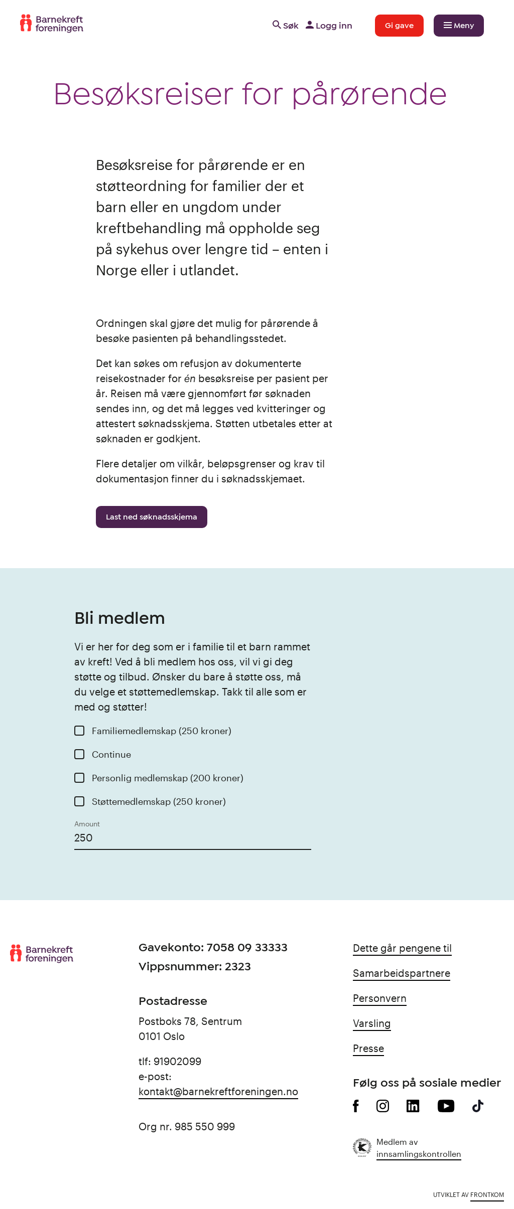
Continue (111, 754)
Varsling (372, 1023)
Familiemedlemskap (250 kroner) (161, 730)
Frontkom (487, 1194)
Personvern (380, 998)
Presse (368, 1048)
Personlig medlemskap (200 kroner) (167, 777)
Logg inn (328, 25)
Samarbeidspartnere (401, 973)
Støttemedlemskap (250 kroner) (159, 801)
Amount (87, 823)
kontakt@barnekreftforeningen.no (218, 1091)
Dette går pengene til (402, 948)
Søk (285, 25)
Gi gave (399, 26)
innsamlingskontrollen (418, 1153)
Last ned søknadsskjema (151, 517)
